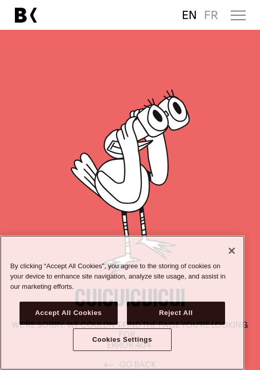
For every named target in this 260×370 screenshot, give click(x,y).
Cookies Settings (122, 339)
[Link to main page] (25, 15)
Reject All (176, 313)
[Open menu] (238, 15)
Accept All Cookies (68, 313)
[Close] (231, 250)
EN (189, 15)
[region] (122, 302)
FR (211, 15)
